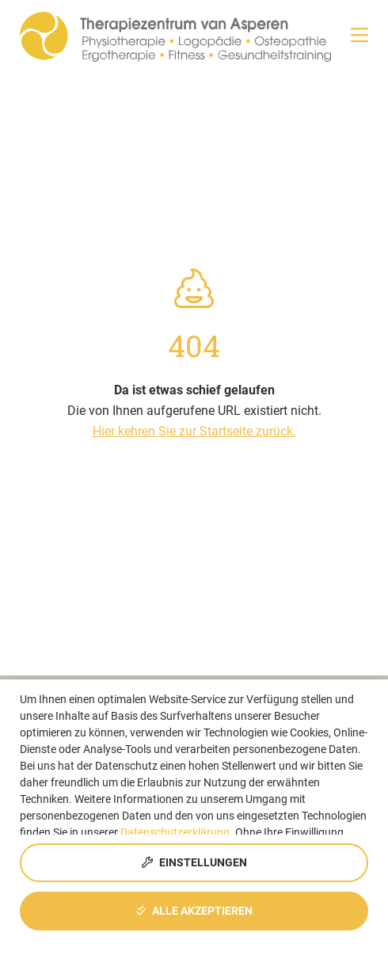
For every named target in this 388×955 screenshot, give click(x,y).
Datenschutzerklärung (175, 832)
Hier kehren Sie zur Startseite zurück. (194, 431)
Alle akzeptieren (194, 910)
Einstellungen (194, 862)
